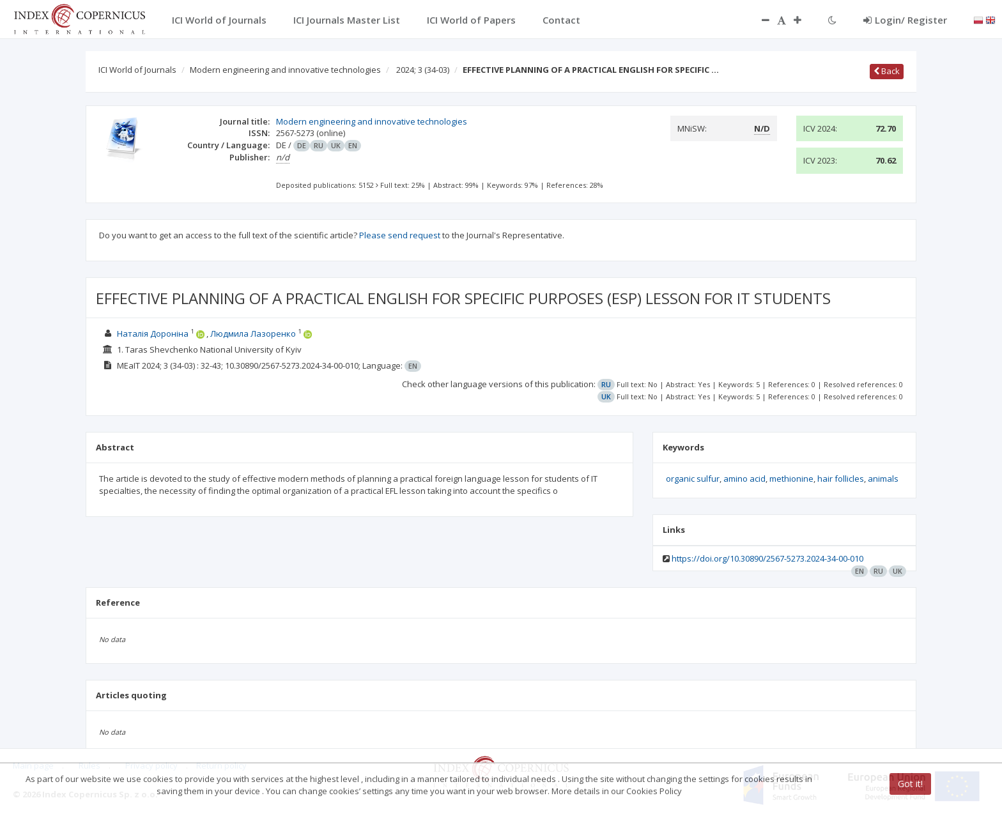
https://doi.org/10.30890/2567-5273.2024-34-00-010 (767, 558)
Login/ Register (905, 19)
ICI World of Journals (137, 69)
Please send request (399, 235)
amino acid (744, 478)
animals (883, 478)
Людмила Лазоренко (253, 333)
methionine (791, 478)
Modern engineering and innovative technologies (285, 69)
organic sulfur (693, 478)
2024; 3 (422, 69)
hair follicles (840, 478)
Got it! (910, 784)
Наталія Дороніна (153, 333)
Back (887, 71)
